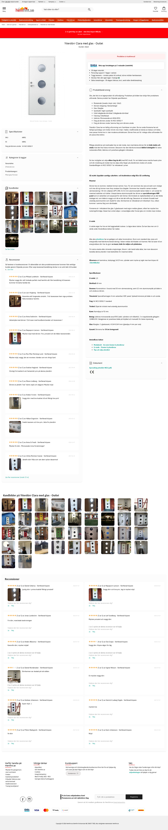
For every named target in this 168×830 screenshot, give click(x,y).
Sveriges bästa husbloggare (44, 779)
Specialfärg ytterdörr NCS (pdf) (100, 368)
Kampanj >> (52, 2)
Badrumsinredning (26, 20)
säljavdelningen (134, 772)
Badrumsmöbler (158, 20)
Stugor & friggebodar (141, 20)
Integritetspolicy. (119, 802)
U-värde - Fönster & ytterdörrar (105, 347)
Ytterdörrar (71, 20)
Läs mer (10, 269)
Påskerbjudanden (84, 20)
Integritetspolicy (40, 774)
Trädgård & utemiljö (9, 20)
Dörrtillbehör (95, 263)
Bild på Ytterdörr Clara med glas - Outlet (41, 121)
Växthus (60, 20)
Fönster (51, 20)
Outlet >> (62, 2)
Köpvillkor (38, 767)
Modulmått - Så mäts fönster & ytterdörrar (109, 345)
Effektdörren (9, 167)
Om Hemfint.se (40, 770)
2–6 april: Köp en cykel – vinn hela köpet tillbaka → (84, 32)
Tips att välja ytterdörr (102, 350)
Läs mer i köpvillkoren (84, 34)
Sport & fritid (41, 20)
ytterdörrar (100, 239)
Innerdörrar (98, 20)
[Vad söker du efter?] (68, 9)
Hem (3, 24)
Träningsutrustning (123, 20)
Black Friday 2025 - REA (43, 777)
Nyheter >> (41, 2)
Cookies (37, 772)
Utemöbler (109, 20)
